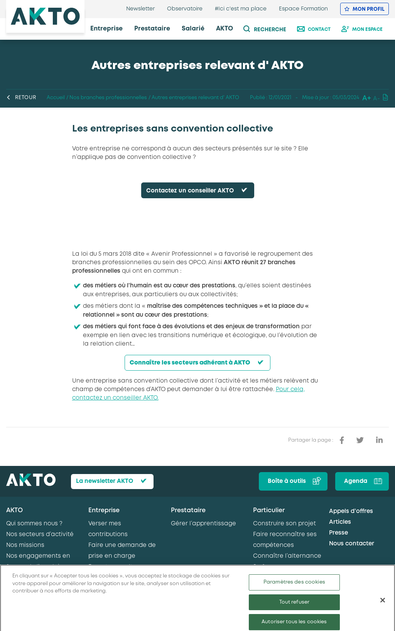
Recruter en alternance (123, 567)
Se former (267, 567)
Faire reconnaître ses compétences (285, 540)
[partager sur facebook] (341, 440)
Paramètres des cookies (294, 589)
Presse (338, 533)
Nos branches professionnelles (108, 98)
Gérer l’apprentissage (203, 523)
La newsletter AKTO (104, 481)
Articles (340, 522)
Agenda (355, 481)
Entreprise (104, 510)
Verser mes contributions (108, 529)
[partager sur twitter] (360, 440)
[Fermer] (382, 606)
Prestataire (188, 510)
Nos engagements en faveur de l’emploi (38, 561)
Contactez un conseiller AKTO (190, 191)
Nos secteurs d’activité (40, 534)
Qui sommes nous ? (34, 523)
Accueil (56, 98)
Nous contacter (351, 544)
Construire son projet (284, 523)
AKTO (14, 510)
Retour (21, 98)
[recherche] (268, 29)
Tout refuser (294, 609)
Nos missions (25, 545)
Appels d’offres (351, 511)
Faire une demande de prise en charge (122, 551)
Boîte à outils (287, 481)
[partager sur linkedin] (379, 440)
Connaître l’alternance (287, 556)
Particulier (269, 510)
